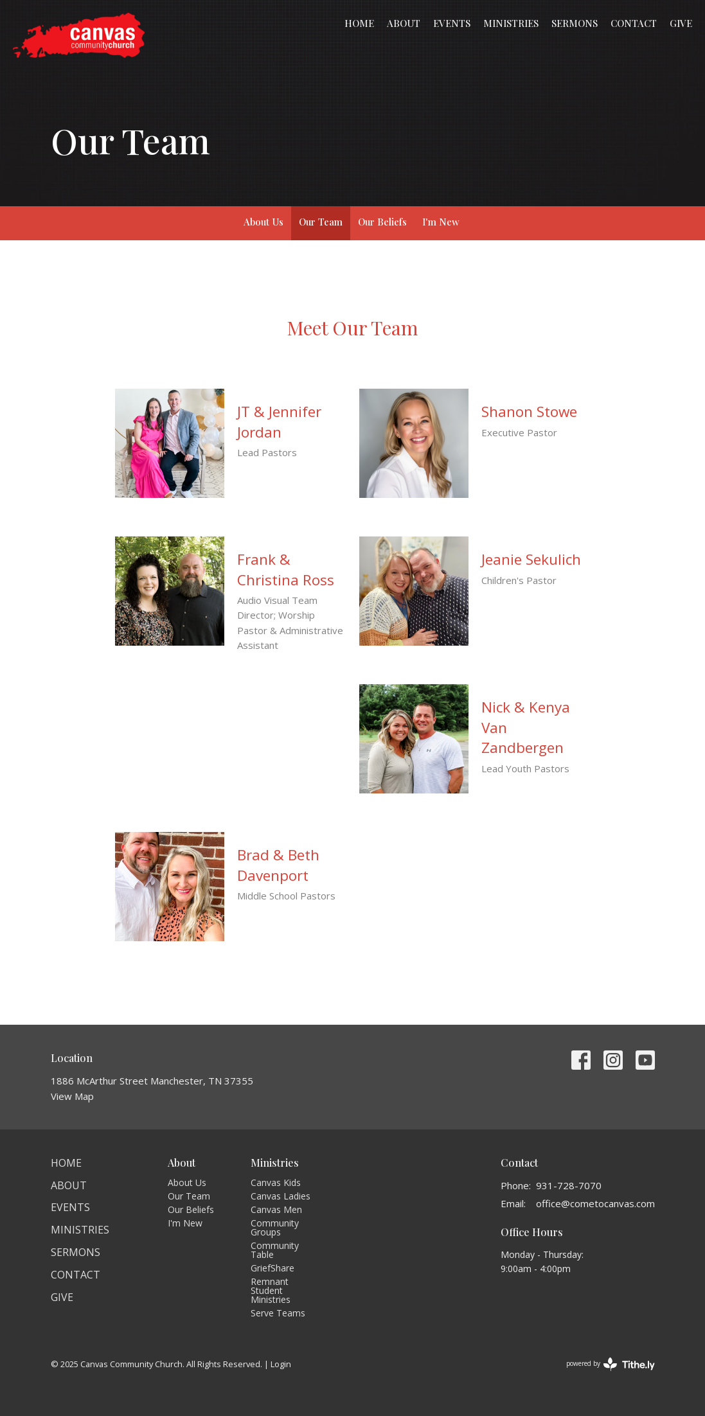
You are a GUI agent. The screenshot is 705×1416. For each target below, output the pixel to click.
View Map (72, 1096)
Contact (634, 23)
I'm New (441, 221)
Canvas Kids (276, 1182)
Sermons (574, 23)
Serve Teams (278, 1313)
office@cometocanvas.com (595, 1203)
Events (451, 23)
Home (359, 23)
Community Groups (275, 1227)
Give (681, 23)
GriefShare (272, 1268)
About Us (263, 221)
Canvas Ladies (280, 1196)
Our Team (321, 221)
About (403, 23)
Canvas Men (276, 1209)
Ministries (511, 23)
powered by (610, 1364)
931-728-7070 (569, 1185)
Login (281, 1364)
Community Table (275, 1250)
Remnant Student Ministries (270, 1290)
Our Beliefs (382, 221)
